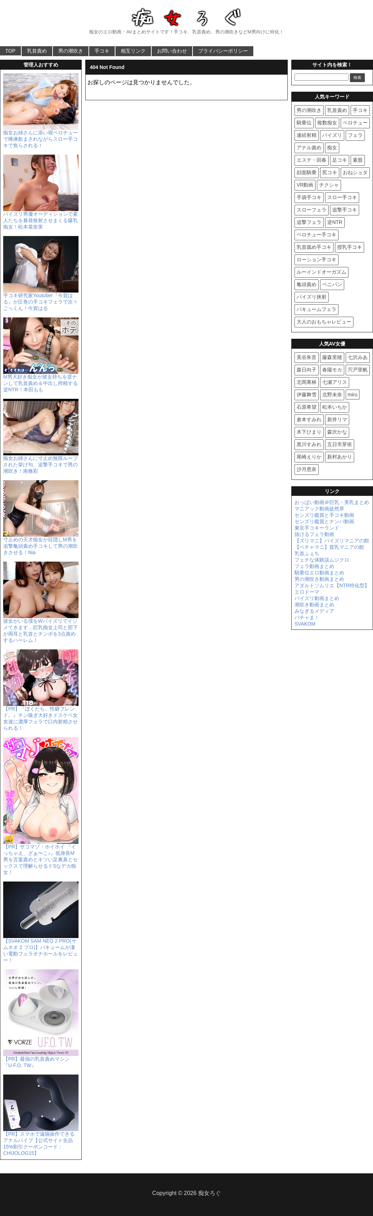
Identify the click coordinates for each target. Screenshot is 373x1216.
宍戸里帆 (358, 370)
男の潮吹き (70, 51)
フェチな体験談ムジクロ (321, 560)
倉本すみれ (309, 419)
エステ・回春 (311, 160)
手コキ (101, 51)
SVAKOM (304, 624)
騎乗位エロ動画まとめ (319, 572)
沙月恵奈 (307, 469)
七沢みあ (358, 357)
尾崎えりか (309, 457)
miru (352, 394)
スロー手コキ (342, 197)
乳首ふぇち (306, 553)
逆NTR (334, 222)
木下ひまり (309, 432)
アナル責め (309, 147)
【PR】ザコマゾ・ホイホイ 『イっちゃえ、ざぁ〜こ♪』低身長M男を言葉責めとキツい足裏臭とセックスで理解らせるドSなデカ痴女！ (41, 856)
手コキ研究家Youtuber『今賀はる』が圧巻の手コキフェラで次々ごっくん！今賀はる (41, 299)
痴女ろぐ (209, 1193)
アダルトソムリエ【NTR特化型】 (331, 585)
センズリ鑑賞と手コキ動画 (324, 515)
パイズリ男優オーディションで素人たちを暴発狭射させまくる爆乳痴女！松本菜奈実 (41, 217)
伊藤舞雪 (307, 394)
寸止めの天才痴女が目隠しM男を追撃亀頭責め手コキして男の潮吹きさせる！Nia (41, 543)
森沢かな (337, 432)
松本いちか (334, 407)
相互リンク (133, 51)
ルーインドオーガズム (321, 272)
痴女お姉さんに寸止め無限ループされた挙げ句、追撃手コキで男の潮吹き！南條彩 (41, 462)
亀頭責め (307, 284)
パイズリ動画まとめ (316, 598)
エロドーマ (306, 592)
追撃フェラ (309, 222)
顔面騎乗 (307, 172)
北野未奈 (332, 394)
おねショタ (355, 172)
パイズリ (332, 135)
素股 (358, 160)
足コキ (339, 160)
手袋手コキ (309, 197)
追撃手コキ (344, 210)
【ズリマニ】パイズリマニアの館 (331, 540)
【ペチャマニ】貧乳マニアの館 (329, 547)
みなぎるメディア (314, 611)
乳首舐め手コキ (314, 247)
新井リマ (337, 419)
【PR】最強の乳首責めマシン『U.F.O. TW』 (41, 1059)
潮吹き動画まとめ (314, 604)
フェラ (355, 135)
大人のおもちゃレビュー (324, 322)
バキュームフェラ (316, 309)
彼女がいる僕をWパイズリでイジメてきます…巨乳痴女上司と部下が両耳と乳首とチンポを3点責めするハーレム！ (41, 627)
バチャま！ (306, 617)
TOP (10, 51)
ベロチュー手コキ (316, 234)
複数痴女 (327, 122)
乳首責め (37, 51)
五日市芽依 (339, 444)
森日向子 (307, 370)
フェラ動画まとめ (314, 566)
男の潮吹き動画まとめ (319, 579)
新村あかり (339, 457)
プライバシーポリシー (223, 51)
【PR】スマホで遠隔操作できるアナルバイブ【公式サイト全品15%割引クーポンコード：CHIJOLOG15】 (41, 1140)
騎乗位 (304, 122)
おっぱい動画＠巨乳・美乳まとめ (331, 502)
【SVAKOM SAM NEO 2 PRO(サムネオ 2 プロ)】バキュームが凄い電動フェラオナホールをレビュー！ (41, 947)
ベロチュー (355, 122)
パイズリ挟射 (311, 297)
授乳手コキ (349, 247)
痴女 (332, 147)
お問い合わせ (172, 51)
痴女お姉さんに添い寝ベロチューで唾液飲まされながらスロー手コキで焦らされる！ (41, 136)
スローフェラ (311, 210)
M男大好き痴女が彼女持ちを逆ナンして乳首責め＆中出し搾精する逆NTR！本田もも (41, 380)
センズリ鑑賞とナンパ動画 (324, 521)
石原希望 (307, 407)
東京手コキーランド (316, 528)
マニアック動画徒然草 (319, 508)
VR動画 (305, 185)
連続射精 (307, 135)
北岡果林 (307, 382)
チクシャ (329, 185)
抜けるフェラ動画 (314, 534)
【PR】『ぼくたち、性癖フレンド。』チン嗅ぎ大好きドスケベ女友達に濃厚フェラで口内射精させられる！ (41, 715)
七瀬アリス (334, 382)
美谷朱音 (307, 357)
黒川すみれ (309, 444)
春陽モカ (332, 370)
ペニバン (332, 284)
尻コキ (329, 172)
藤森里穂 (332, 357)
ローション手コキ (316, 259)
